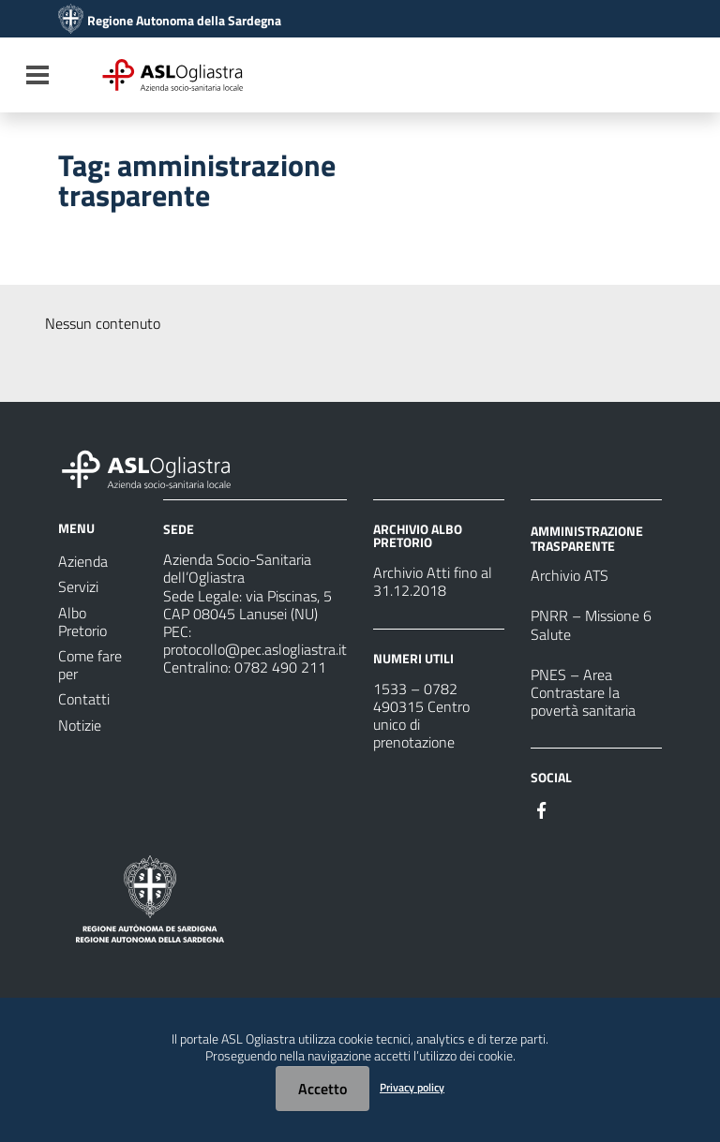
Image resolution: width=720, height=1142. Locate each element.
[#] (542, 808)
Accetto (322, 1088)
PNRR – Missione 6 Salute (591, 624)
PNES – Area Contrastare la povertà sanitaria (583, 692)
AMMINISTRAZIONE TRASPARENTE (587, 538)
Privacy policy (412, 1087)
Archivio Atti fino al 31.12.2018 (432, 581)
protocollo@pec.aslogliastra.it (255, 649)
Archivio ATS (569, 575)
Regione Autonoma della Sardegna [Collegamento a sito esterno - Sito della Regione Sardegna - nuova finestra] (184, 20)
